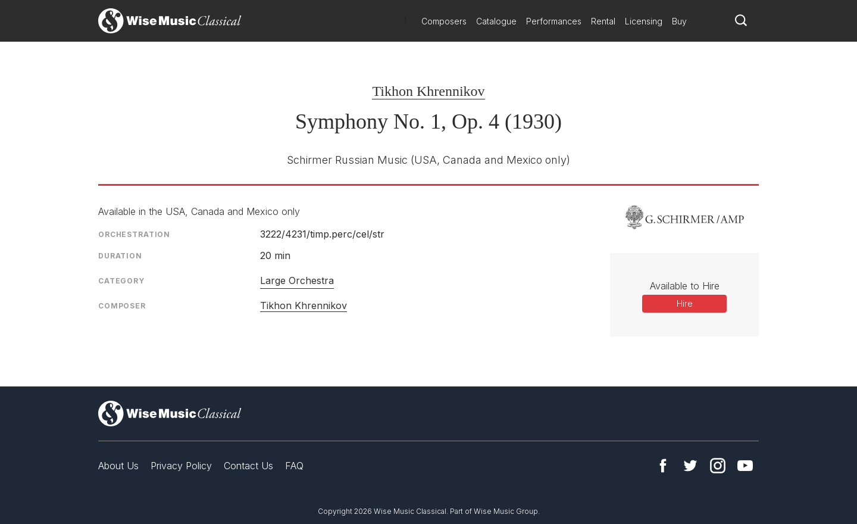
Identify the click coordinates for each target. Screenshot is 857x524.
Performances (553, 21)
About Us (118, 466)
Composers (444, 21)
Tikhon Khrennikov (428, 91)
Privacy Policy (181, 466)
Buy (679, 21)
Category (121, 280)
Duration (120, 255)
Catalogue (496, 21)
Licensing (643, 21)
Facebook (663, 465)
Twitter (690, 465)
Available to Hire (685, 286)
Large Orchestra (297, 280)
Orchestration (134, 234)
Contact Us (248, 466)
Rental (603, 21)
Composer (122, 305)
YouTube (745, 465)
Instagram (717, 465)
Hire (685, 303)
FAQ (294, 466)
